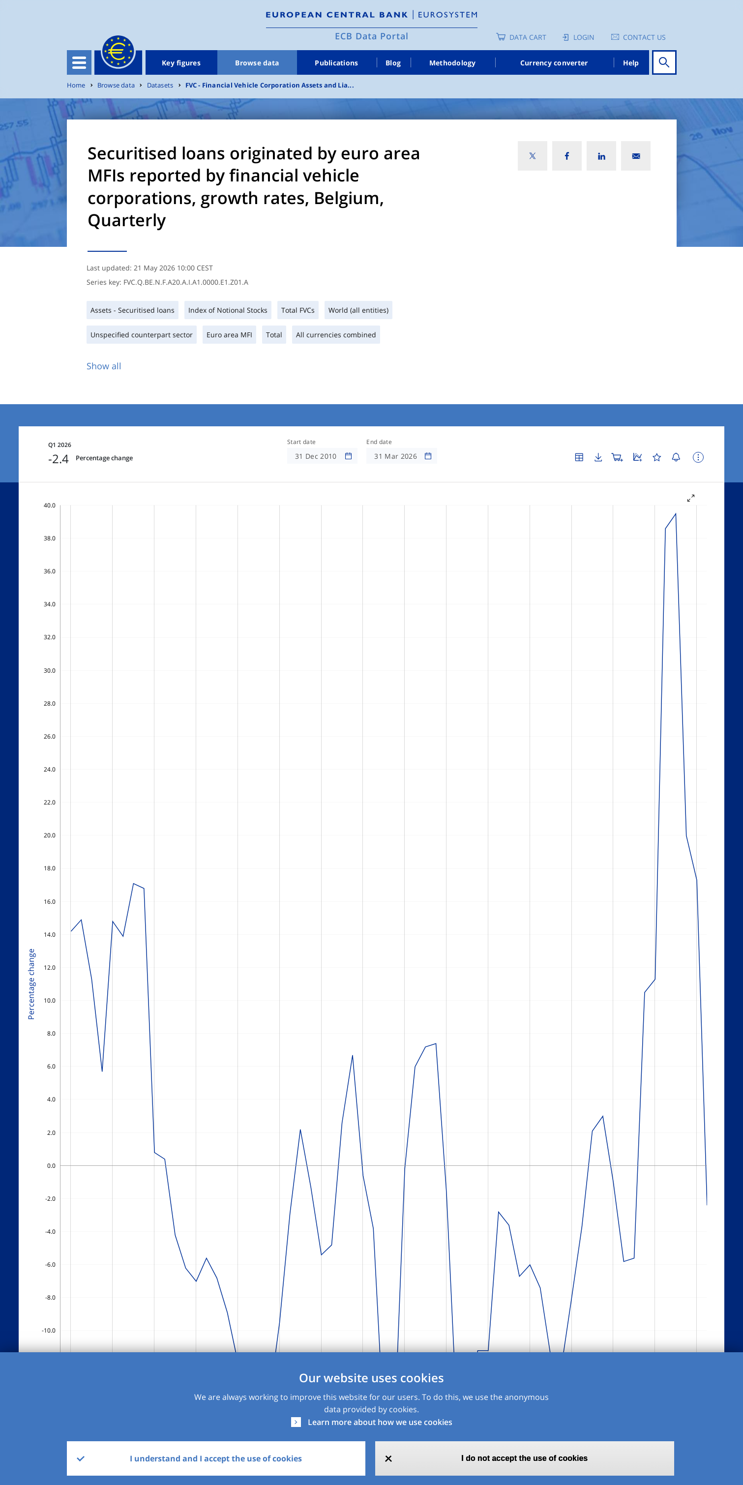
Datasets (160, 85)
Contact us (644, 37)
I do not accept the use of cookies (524, 1458)
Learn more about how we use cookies (380, 1422)
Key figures (181, 62)
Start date (301, 442)
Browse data (257, 62)
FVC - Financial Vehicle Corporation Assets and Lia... (269, 85)
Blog (393, 62)
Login (583, 37)
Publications (336, 62)
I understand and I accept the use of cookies (216, 1458)
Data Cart (527, 37)
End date (379, 442)
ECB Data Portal (372, 36)
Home (76, 85)
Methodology (452, 62)
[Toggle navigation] (79, 62)
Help (631, 62)
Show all (104, 366)
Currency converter (554, 62)
